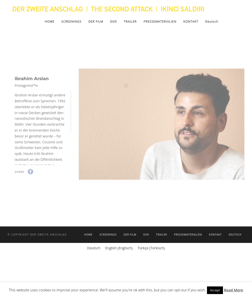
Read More (233, 289)
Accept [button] (215, 290)
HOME (50, 21)
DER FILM (95, 21)
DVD (113, 21)
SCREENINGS (72, 21)
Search (236, 21)
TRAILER (130, 21)
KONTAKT (190, 21)
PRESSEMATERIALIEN (160, 21)
